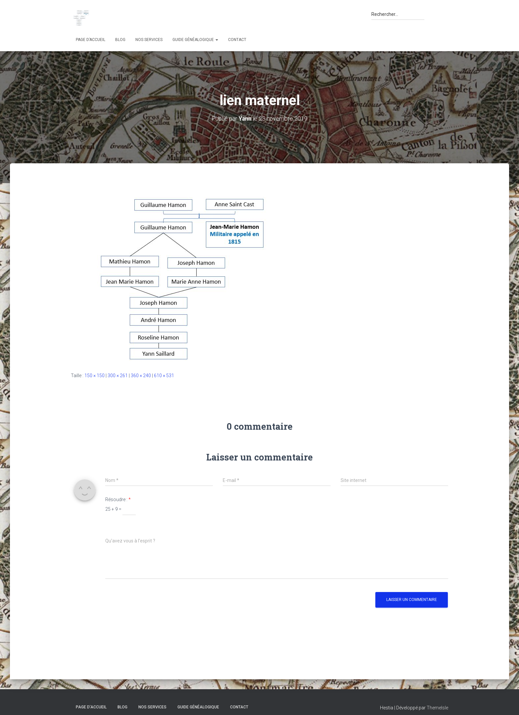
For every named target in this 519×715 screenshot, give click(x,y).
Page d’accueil (90, 39)
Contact (237, 39)
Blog (120, 39)
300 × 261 (118, 375)
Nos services (149, 39)
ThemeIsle (437, 707)
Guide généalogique (195, 39)
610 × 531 (164, 375)
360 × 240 (141, 375)
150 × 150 (94, 375)
